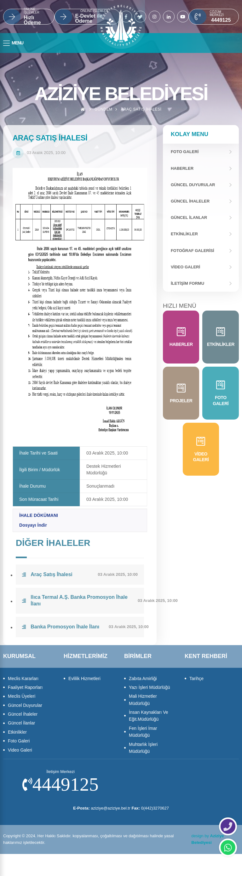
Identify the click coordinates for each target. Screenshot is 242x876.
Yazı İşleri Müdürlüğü (149, 687)
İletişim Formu (187, 283)
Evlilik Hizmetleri (84, 678)
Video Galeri (185, 267)
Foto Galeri (19, 740)
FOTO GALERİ (185, 151)
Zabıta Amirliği (143, 678)
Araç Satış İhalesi (141, 109)
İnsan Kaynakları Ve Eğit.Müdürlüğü (148, 716)
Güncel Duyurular (193, 184)
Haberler (182, 168)
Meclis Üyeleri (21, 696)
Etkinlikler (184, 234)
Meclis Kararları (23, 678)
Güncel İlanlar (189, 217)
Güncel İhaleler (190, 201)
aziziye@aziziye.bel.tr (99, 808)
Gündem (103, 109)
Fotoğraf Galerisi (192, 250)
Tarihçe (196, 678)
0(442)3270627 (152, 808)
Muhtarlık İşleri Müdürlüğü (143, 748)
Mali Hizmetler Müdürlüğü (143, 700)
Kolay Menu (189, 134)
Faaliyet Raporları (25, 687)
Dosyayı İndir (33, 525)
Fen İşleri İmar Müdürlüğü (143, 732)
